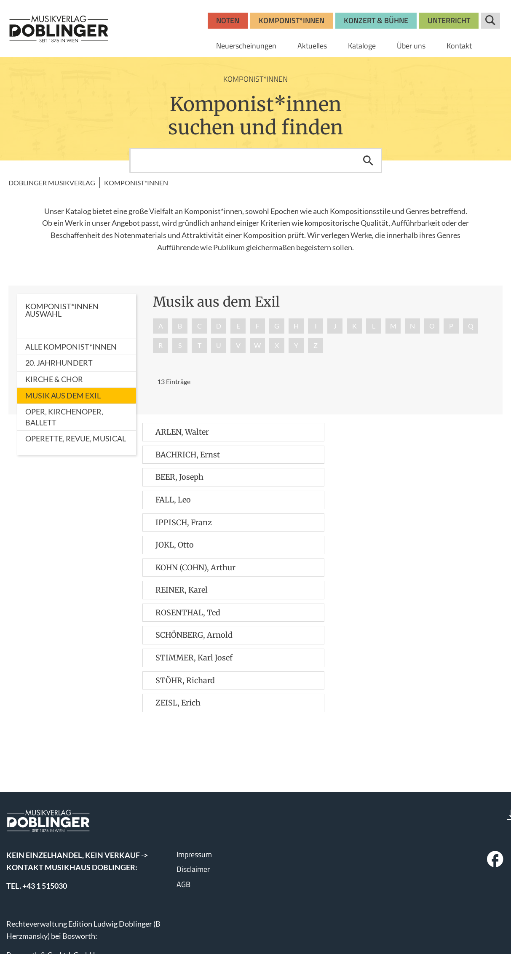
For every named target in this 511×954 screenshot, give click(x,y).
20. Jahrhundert (59, 362)
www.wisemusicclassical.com (54, 924)
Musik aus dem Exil (63, 395)
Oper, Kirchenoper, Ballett (64, 417)
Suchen (368, 160)
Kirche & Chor (54, 379)
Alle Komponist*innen (71, 346)
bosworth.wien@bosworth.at (67, 886)
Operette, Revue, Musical (75, 438)
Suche (490, 21)
